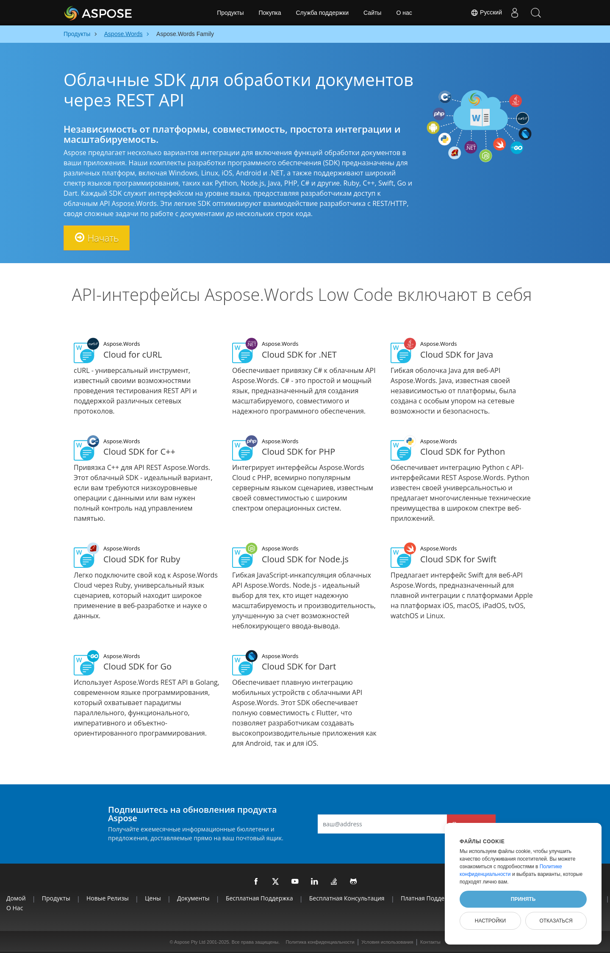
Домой (16, 898)
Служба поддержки (322, 12)
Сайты (372, 12)
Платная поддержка (430, 898)
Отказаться (555, 921)
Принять (523, 899)
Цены (153, 898)
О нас (404, 12)
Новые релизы (107, 898)
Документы (193, 898)
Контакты (430, 942)
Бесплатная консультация (347, 898)
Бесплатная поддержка (259, 898)
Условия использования (387, 942)
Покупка (270, 12)
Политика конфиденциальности (320, 942)
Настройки (490, 921)
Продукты (230, 12)
